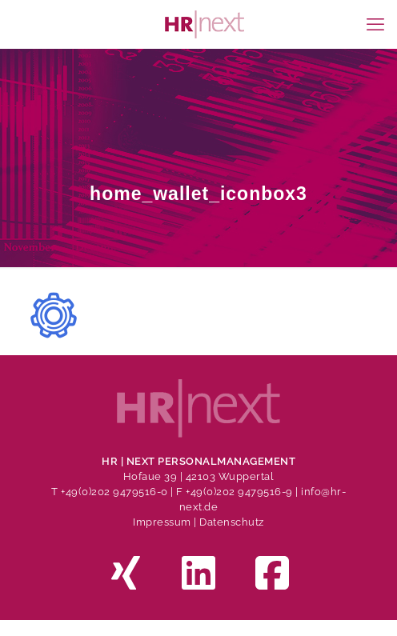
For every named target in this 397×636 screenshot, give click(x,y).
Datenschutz (231, 522)
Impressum (162, 522)
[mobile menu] (375, 24)
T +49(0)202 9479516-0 (110, 492)
